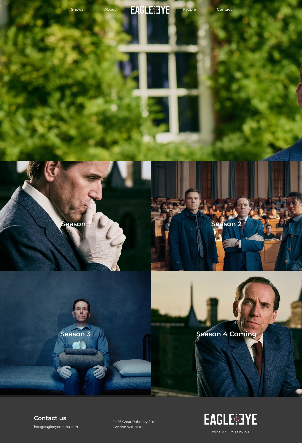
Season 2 (226, 224)
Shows (77, 9)
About (110, 9)
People (189, 9)
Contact (224, 9)
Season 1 (75, 224)
